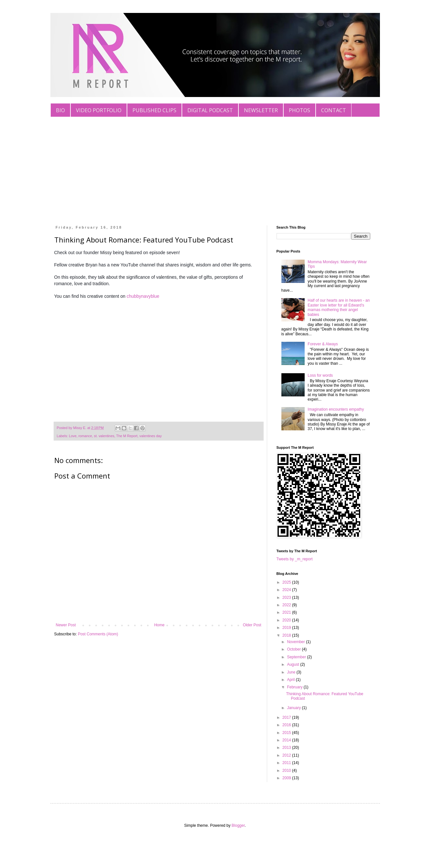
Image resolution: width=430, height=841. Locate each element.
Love (72, 436)
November (296, 642)
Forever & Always (323, 344)
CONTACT (333, 110)
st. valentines (104, 436)
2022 (287, 605)
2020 (287, 620)
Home (159, 625)
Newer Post (66, 625)
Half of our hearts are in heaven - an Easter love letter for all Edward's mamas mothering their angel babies (339, 307)
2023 (287, 597)
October (294, 649)
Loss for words (320, 375)
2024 (287, 590)
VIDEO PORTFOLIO (98, 110)
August (293, 664)
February (295, 687)
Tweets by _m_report (295, 559)
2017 (287, 717)
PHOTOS (299, 110)
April (291, 679)
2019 (287, 627)
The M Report (127, 436)
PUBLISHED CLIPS (154, 110)
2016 (287, 725)
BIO (60, 110)
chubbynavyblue (143, 296)
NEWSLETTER (261, 110)
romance (85, 436)
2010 (287, 770)
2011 (287, 762)
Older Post (252, 625)
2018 (287, 635)
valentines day (151, 436)
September (297, 657)
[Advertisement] (215, 165)
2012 (287, 755)
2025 (287, 582)
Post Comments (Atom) (98, 634)
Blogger (238, 825)
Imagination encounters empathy (336, 409)
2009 (287, 778)
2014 (287, 740)
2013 (287, 747)
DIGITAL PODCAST (210, 110)
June (291, 672)
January (294, 708)
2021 (287, 612)
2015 (287, 732)
